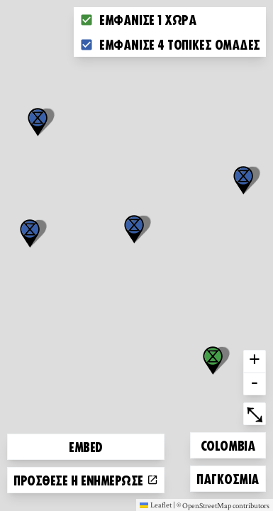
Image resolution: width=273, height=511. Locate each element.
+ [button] (254, 361)
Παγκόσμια (228, 476)
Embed (86, 446)
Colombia (227, 443)
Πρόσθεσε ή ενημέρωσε (85, 479)
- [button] (254, 384)
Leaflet (156, 505)
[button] (243, 180)
